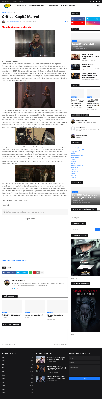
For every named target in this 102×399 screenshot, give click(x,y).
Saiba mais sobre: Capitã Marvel (14, 260)
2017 (17, 382)
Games (74, 159)
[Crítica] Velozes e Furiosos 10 (88, 65)
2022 (17, 372)
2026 (17, 357)
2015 (17, 389)
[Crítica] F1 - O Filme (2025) (11, 315)
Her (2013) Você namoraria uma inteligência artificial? (56, 358)
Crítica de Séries (77, 156)
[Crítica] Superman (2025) (34, 315)
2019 (17, 375)
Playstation (75, 169)
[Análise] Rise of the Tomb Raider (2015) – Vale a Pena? (56, 377)
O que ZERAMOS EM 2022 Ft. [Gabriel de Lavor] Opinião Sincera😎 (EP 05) (93, 103)
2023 (17, 368)
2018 (17, 379)
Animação (75, 148)
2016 (17, 386)
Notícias (74, 167)
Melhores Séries (77, 165)
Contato (21, 1)
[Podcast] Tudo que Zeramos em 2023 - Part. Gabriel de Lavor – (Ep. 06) (77, 102)
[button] (98, 5)
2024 (17, 364)
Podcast (74, 171)
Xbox (73, 177)
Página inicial (5, 1)
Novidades (53, 6)
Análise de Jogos (77, 150)
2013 (17, 393)
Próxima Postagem (60, 344)
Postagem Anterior (9, 344)
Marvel (74, 163)
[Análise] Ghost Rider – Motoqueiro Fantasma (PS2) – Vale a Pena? (89, 75)
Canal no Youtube (68, 6)
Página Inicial (21, 6)
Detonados (75, 157)
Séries (73, 173)
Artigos (74, 152)
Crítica (14, 12)
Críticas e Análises (36, 6)
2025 (17, 361)
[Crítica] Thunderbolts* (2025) (55, 316)
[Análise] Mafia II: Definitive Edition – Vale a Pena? (90, 56)
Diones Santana (18, 280)
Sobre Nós (14, 1)
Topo (73, 175)
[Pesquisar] (83, 229)
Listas (73, 161)
